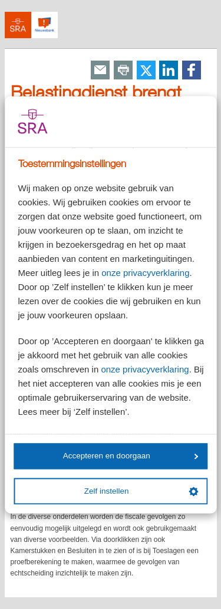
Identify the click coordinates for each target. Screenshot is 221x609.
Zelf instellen (141, 491)
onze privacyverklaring (145, 273)
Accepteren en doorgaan (131, 456)
